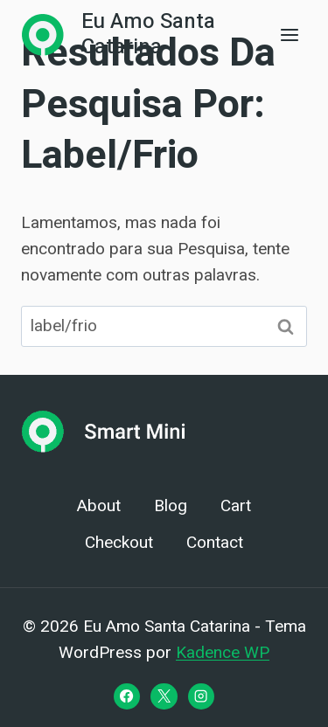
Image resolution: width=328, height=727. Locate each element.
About (99, 506)
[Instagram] (201, 696)
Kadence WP (222, 652)
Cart (235, 506)
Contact (214, 542)
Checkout (119, 542)
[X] (163, 696)
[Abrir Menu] (289, 34)
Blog (170, 506)
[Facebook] (127, 696)
